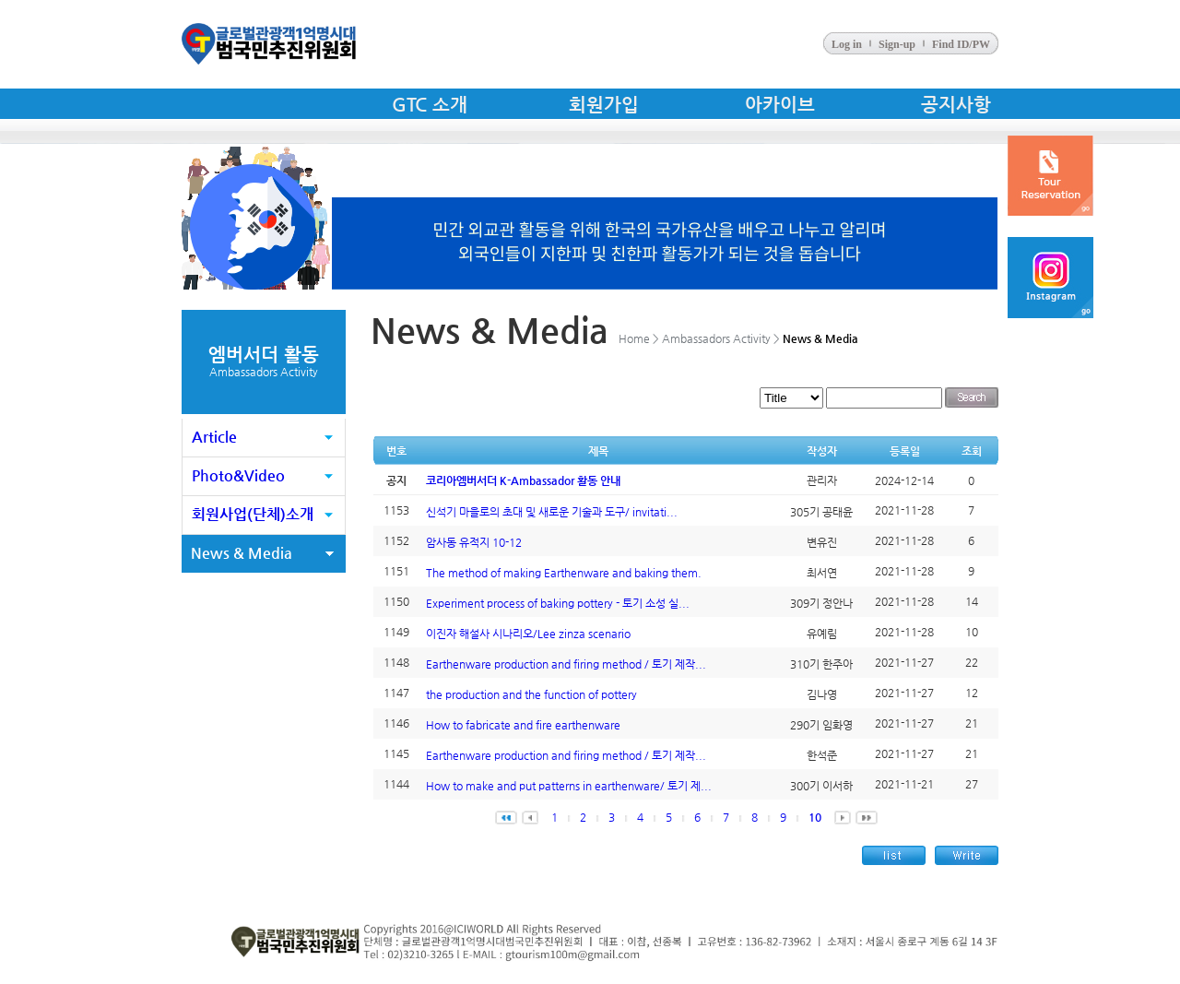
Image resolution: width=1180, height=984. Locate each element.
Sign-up (897, 44)
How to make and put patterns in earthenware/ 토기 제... (569, 785)
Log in (847, 44)
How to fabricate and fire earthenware (523, 724)
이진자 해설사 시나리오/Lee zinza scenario (528, 633)
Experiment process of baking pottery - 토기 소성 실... (558, 603)
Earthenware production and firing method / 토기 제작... (566, 664)
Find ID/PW (961, 44)
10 (814, 817)
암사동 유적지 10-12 (474, 542)
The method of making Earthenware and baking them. (564, 572)
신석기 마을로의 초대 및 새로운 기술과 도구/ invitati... (552, 511)
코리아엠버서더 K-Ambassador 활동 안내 (523, 480)
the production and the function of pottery (531, 694)
